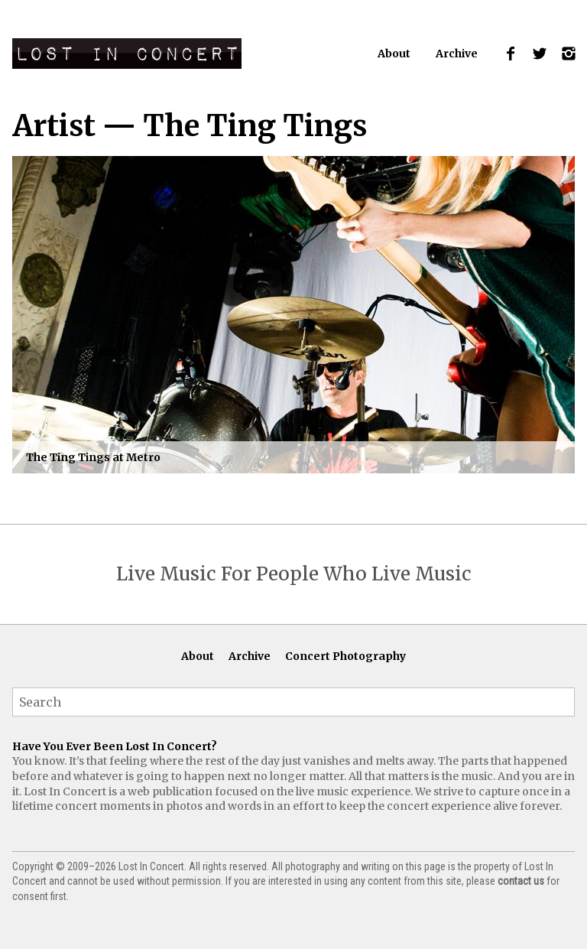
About (394, 53)
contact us (521, 881)
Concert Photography (345, 656)
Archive (457, 53)
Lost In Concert (127, 53)
